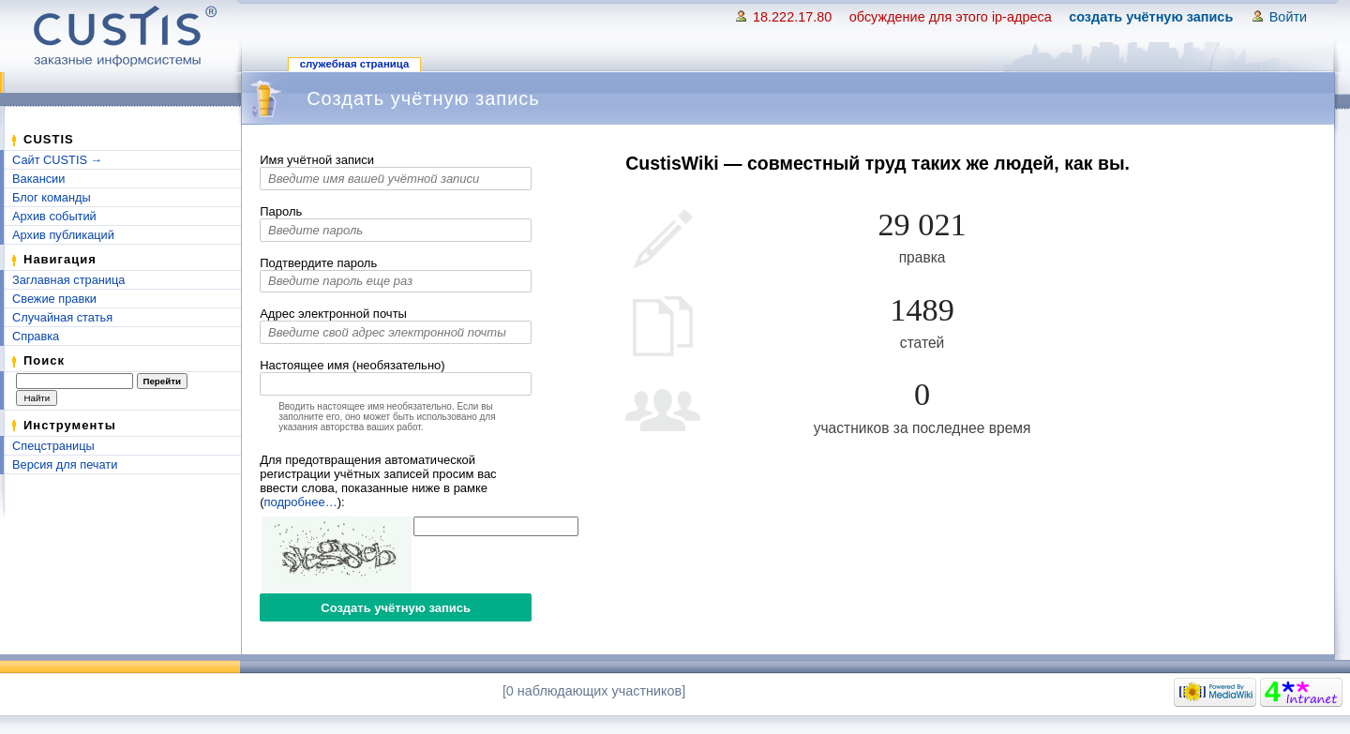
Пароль (281, 211)
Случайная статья (62, 317)
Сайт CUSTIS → (57, 160)
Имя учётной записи (317, 160)
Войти (1288, 16)
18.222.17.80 (792, 16)
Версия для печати (64, 464)
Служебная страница (355, 63)
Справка (35, 336)
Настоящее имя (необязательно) (352, 365)
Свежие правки (54, 299)
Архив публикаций (63, 235)
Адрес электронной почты (333, 314)
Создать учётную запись (1151, 16)
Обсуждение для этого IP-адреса (950, 16)
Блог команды (51, 197)
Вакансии (38, 179)
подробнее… (301, 502)
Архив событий (54, 216)
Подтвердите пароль (318, 263)
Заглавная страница (68, 280)
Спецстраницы (53, 446)
